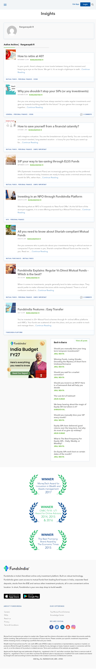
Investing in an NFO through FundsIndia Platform (50, 196)
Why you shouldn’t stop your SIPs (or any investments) (53, 91)
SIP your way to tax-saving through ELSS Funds (49, 161)
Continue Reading (35, 107)
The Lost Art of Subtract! (64, 396)
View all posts (81, 341)
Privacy (6, 622)
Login (85, 4)
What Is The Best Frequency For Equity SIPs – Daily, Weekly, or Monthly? (68, 441)
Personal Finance (25, 79)
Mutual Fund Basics (13, 258)
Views (36, 79)
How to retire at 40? (31, 56)
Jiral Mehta (59, 354)
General (9, 114)
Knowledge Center (57, 615)
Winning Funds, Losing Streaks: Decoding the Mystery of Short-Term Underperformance (70, 362)
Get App (75, 4)
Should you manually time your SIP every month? (69, 417)
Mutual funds (11, 79)
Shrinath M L (59, 410)
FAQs (6, 615)
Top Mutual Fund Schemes (60, 612)
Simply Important (40, 149)
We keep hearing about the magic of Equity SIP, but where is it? (70, 406)
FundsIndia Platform (14, 332)
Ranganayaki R (36, 60)
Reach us (7, 619)
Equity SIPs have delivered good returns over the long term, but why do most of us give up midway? (70, 428)
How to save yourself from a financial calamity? (49, 126)
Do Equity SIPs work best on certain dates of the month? (69, 453)
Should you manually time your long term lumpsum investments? (70, 350)
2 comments (87, 114)
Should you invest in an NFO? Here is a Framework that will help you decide (69, 386)
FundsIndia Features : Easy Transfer (41, 309)
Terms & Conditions (11, 625)
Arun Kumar (59, 399)
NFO (7, 219)
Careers (7, 612)
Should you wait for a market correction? (66, 374)
